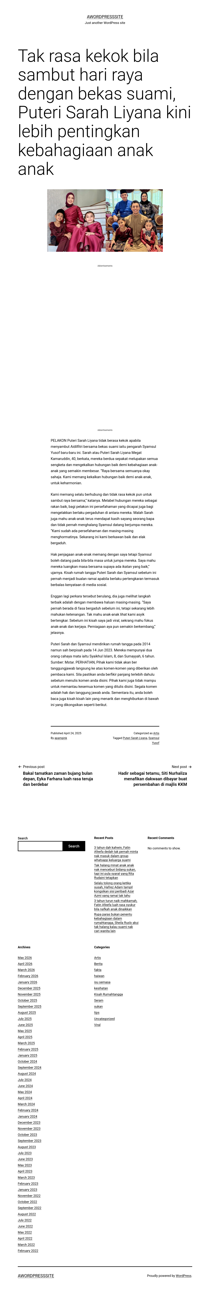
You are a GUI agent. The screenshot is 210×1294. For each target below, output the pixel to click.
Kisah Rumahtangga (108, 994)
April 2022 (25, 1238)
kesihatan (101, 988)
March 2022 (26, 1245)
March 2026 (26, 970)
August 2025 (27, 1012)
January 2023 (27, 1190)
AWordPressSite (105, 16)
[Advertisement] (105, 293)
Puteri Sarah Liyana (135, 738)
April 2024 (25, 1098)
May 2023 (25, 1165)
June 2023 (25, 1159)
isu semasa (102, 982)
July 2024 (25, 1080)
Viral (97, 1025)
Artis (156, 733)
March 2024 (26, 1104)
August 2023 (27, 1147)
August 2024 (27, 1073)
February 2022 (28, 1251)
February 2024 (28, 1110)
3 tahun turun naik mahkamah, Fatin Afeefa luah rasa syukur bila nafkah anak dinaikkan (115, 905)
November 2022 (29, 1196)
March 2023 (26, 1177)
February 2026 (28, 976)
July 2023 (25, 1153)
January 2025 (27, 1055)
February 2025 (28, 1049)
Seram (98, 1000)
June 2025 (25, 1025)
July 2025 (25, 1019)
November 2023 (29, 1128)
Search (23, 838)
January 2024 (27, 1116)
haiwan (99, 976)
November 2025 (29, 994)
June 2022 (25, 1226)
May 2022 (25, 1232)
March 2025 (26, 1043)
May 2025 (25, 1031)
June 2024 (25, 1086)
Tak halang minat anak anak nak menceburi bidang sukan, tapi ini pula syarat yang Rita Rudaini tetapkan (115, 871)
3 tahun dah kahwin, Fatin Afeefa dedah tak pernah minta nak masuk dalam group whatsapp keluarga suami (116, 854)
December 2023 (29, 1122)
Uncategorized (104, 1019)
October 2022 (27, 1202)
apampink (61, 738)
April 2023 (25, 1171)
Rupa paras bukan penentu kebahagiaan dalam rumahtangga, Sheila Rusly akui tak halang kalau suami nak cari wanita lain (116, 922)
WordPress (183, 1276)
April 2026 (25, 964)
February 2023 (28, 1183)
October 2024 (27, 1061)
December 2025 (29, 988)
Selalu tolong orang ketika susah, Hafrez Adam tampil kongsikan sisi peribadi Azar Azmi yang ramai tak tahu (114, 889)
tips (96, 1012)
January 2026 (27, 982)
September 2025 (29, 1006)
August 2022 (27, 1214)
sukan (98, 1006)
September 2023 (29, 1141)
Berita (98, 964)
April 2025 (25, 1037)
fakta (97, 970)
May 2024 (25, 1092)
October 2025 (27, 1000)
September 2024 (29, 1067)
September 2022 (29, 1208)
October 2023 (27, 1135)
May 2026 (25, 958)
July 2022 (25, 1220)
